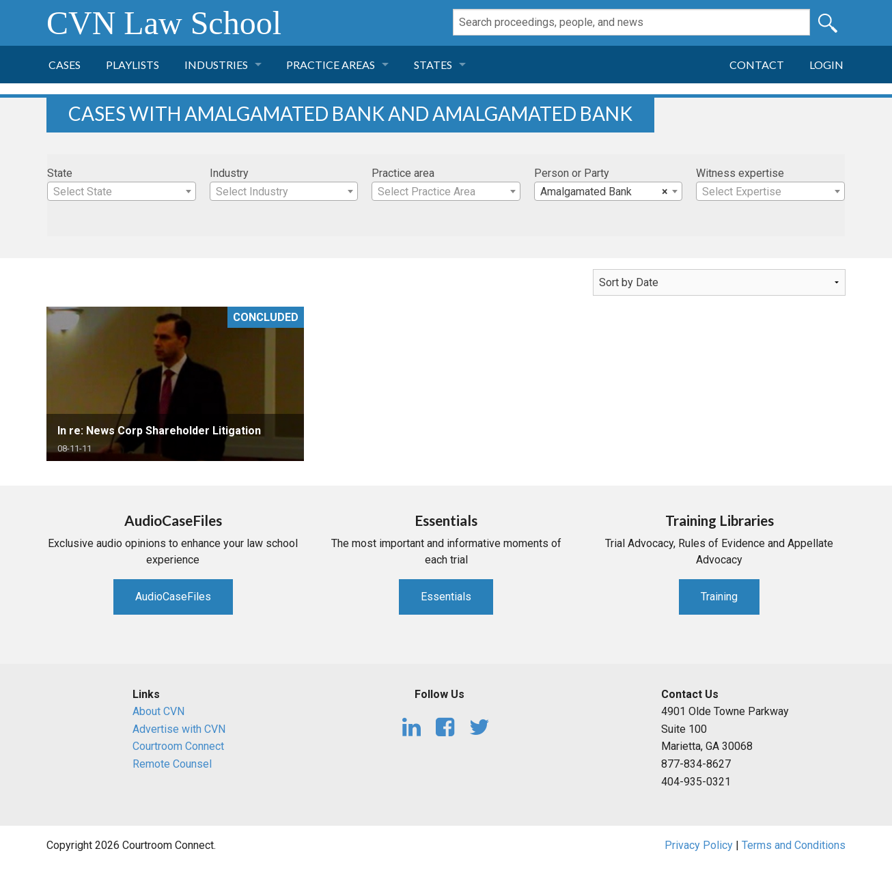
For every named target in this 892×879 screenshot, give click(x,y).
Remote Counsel (172, 763)
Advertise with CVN (179, 729)
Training (719, 596)
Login (826, 64)
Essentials (446, 596)
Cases (64, 64)
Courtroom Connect (178, 746)
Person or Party (571, 173)
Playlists (132, 64)
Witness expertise (740, 173)
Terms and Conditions (794, 845)
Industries (216, 64)
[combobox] (121, 191)
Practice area (403, 173)
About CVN (158, 711)
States (433, 64)
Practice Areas (330, 64)
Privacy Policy (699, 845)
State (59, 173)
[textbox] (121, 191)
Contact (756, 64)
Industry (229, 173)
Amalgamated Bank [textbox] (604, 191)
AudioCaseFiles (173, 596)
